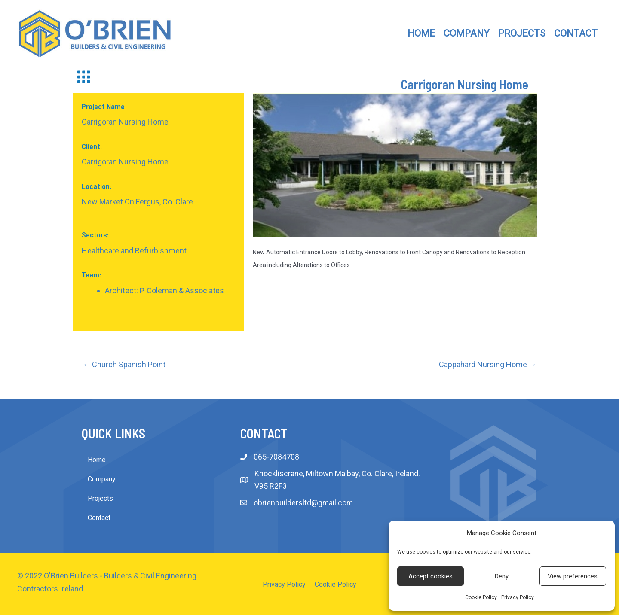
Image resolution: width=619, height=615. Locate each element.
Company (102, 479)
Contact (99, 518)
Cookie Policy (481, 597)
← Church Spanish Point (124, 364)
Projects (100, 498)
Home (97, 460)
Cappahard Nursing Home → (487, 364)
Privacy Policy (517, 597)
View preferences (573, 576)
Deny (502, 576)
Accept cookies (430, 576)
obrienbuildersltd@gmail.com (304, 502)
